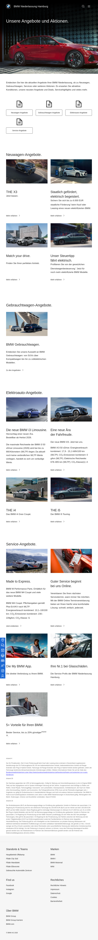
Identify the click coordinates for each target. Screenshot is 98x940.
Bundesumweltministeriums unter (17, 772)
